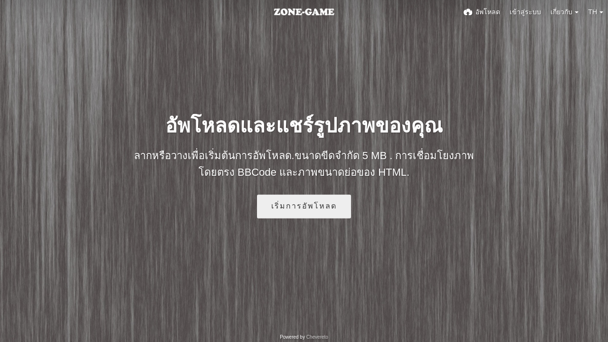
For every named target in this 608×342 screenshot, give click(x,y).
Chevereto (317, 337)
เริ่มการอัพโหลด (304, 206)
